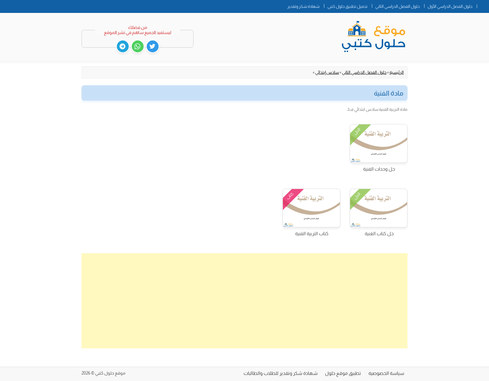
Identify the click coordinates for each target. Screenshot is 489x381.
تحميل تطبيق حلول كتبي (347, 6)
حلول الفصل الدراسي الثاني (397, 6)
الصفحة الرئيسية (483, 5)
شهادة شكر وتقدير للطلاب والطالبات (280, 373)
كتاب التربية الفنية (311, 233)
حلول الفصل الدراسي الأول (450, 6)
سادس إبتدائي (327, 72)
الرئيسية (397, 72)
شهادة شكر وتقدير (303, 6)
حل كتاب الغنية (379, 233)
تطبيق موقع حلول (343, 373)
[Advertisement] (245, 300)
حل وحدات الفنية (379, 169)
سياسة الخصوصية (386, 373)
